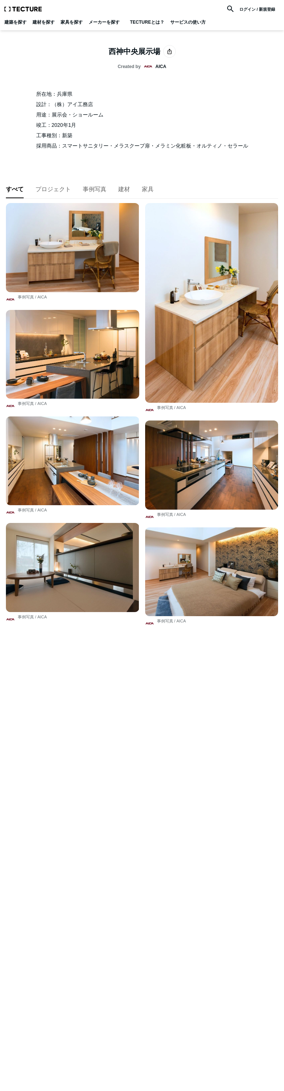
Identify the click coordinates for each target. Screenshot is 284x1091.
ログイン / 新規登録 (257, 9)
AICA (42, 297)
